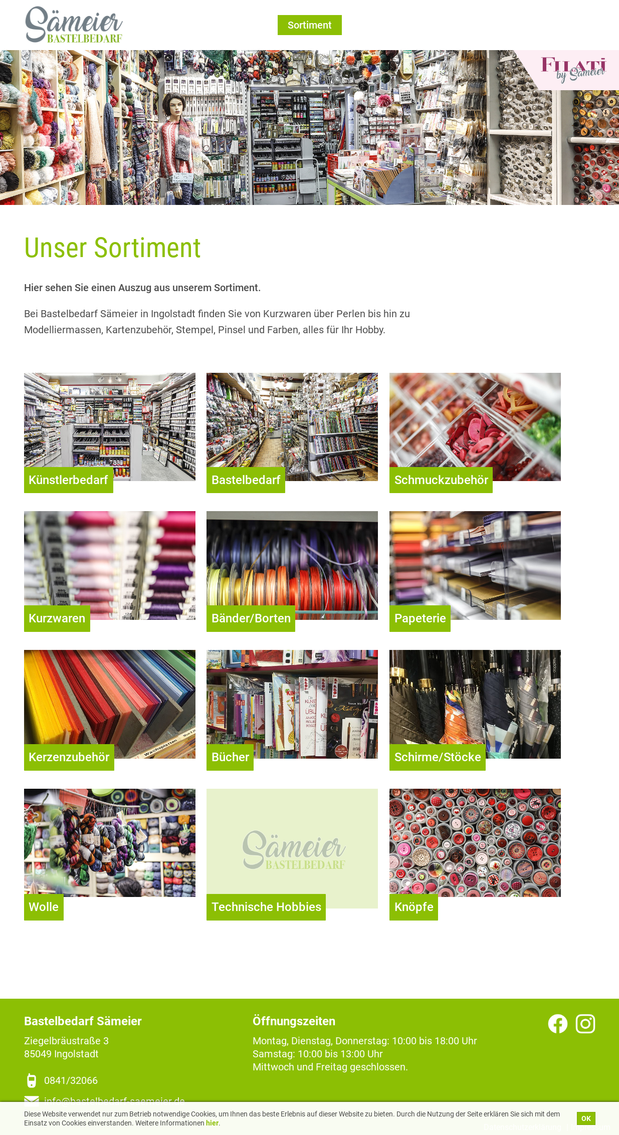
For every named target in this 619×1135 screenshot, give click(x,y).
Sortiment (310, 25)
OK (586, 1118)
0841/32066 (71, 1080)
